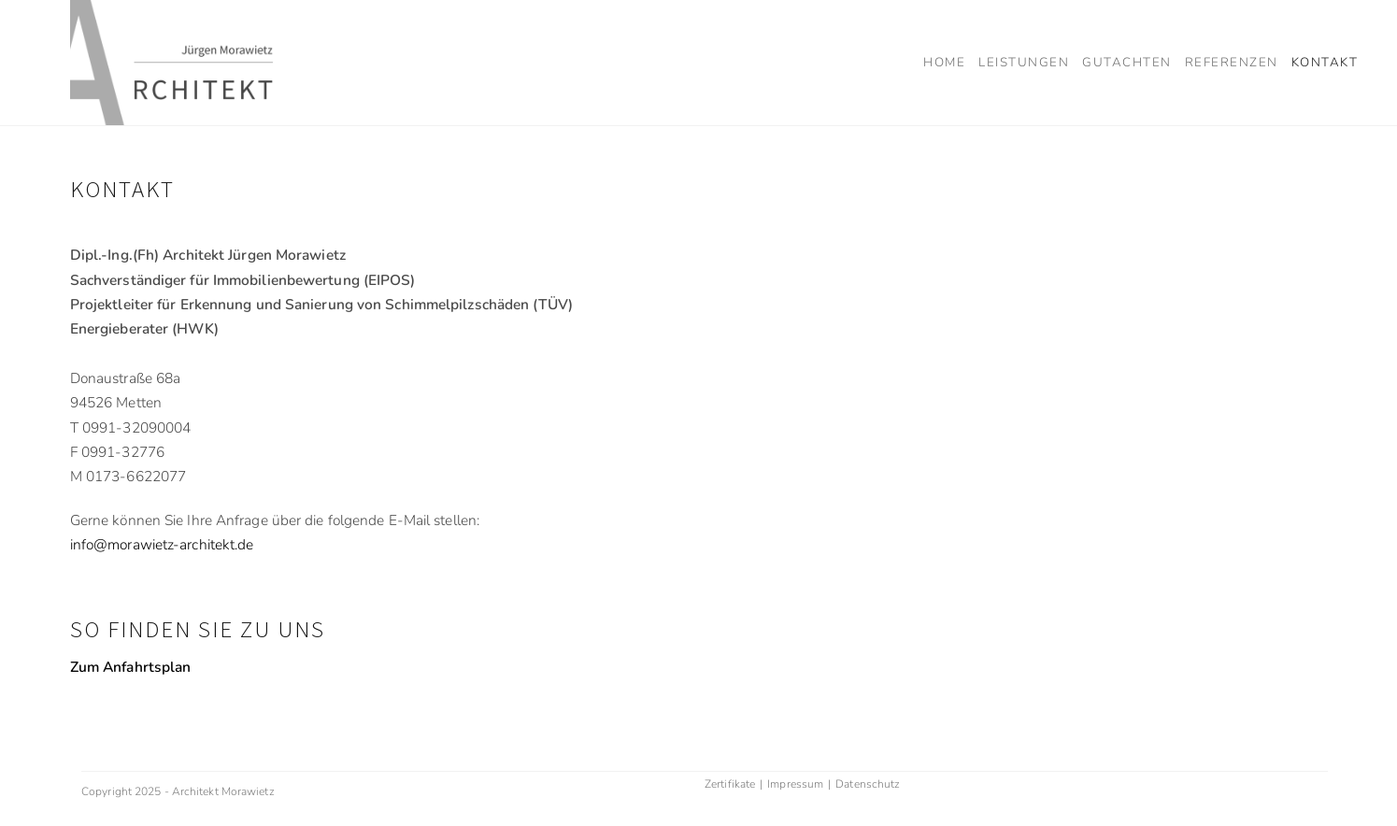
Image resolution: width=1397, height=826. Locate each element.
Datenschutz (867, 783)
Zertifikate (730, 783)
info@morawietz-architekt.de (162, 544)
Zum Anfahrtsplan (131, 666)
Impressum (795, 783)
